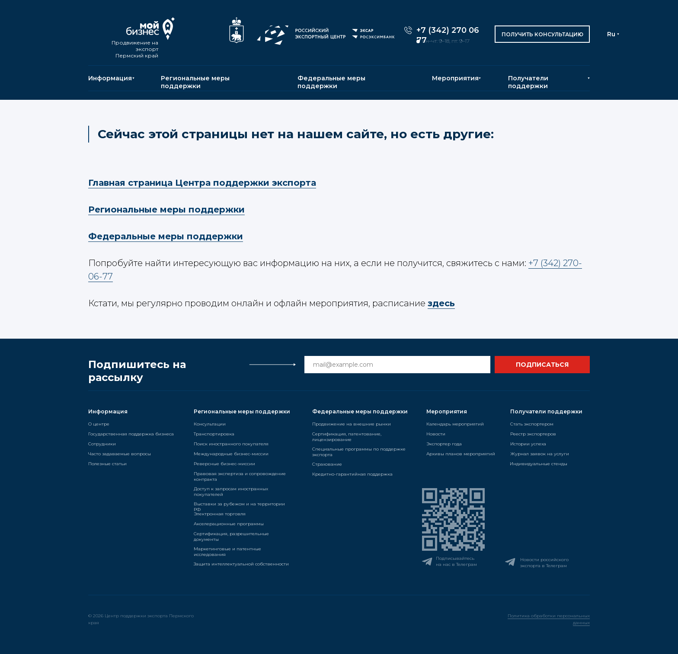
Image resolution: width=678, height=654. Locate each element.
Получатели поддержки (528, 82)
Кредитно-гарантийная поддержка (352, 474)
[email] (397, 364)
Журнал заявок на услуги (539, 454)
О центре (98, 424)
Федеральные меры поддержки (331, 82)
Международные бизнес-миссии (231, 454)
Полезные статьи (107, 464)
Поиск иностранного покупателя (231, 444)
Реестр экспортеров (533, 434)
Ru (611, 34)
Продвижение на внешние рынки (351, 424)
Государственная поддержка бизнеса (131, 434)
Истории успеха (528, 444)
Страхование (327, 464)
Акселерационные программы (229, 524)
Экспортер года (444, 444)
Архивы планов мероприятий (460, 454)
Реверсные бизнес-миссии (224, 464)
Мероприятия (455, 78)
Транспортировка (214, 434)
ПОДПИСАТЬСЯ (542, 364)
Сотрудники (102, 444)
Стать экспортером (531, 424)
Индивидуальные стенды (538, 464)
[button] (542, 34)
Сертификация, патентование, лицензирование (346, 436)
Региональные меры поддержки (195, 82)
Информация (110, 78)
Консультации (210, 424)
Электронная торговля (220, 514)
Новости (435, 434)
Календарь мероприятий (455, 424)
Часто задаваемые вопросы (119, 454)
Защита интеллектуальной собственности (241, 564)
